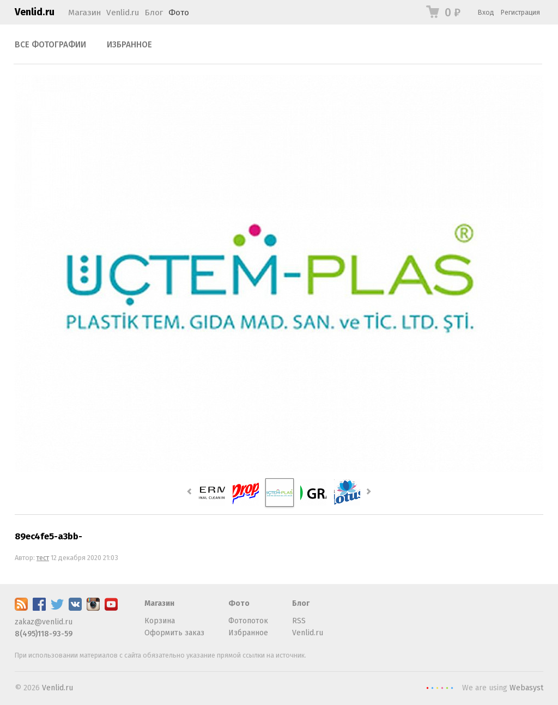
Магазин (84, 12)
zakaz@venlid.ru (43, 622)
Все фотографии (50, 45)
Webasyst (526, 687)
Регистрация (520, 12)
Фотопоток (248, 620)
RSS (299, 620)
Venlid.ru (34, 12)
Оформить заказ (174, 632)
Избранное (129, 45)
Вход (486, 12)
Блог (153, 12)
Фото (178, 12)
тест (43, 558)
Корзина (159, 620)
